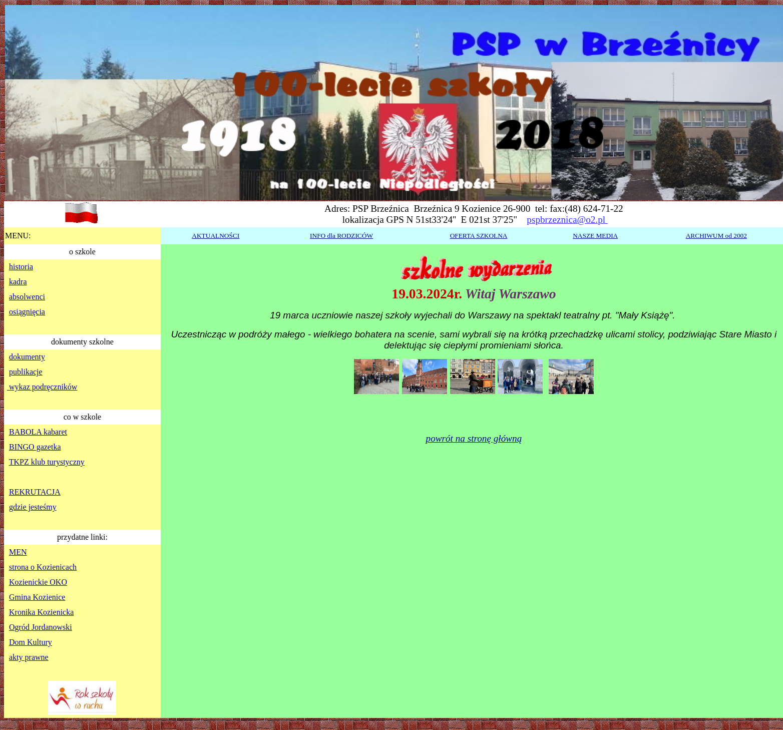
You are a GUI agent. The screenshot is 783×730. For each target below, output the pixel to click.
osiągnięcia (27, 311)
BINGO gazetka (35, 447)
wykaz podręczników (42, 387)
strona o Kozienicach (43, 567)
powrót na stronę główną (474, 438)
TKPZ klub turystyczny (47, 462)
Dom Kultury (30, 642)
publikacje (26, 372)
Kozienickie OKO (38, 582)
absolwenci (27, 296)
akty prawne (29, 657)
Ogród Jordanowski (40, 627)
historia (21, 266)
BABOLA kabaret (38, 432)
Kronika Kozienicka (41, 612)
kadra (18, 281)
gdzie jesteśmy (33, 507)
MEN (18, 552)
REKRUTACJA (35, 492)
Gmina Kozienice (37, 597)
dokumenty (27, 356)
